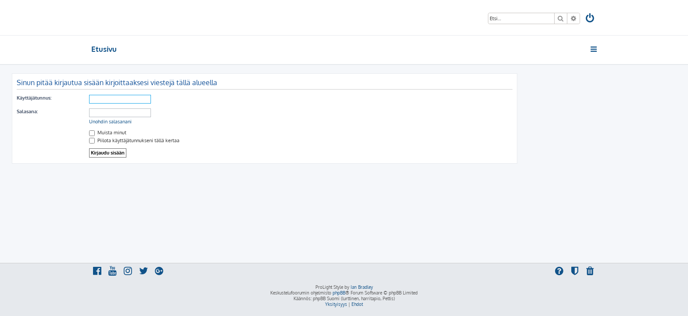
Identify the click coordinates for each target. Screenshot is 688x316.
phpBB (339, 292)
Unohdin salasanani (189, 121)
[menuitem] (590, 19)
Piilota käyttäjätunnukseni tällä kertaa (213, 140)
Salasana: (106, 111)
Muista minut (187, 132)
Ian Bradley (362, 287)
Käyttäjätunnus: (113, 98)
